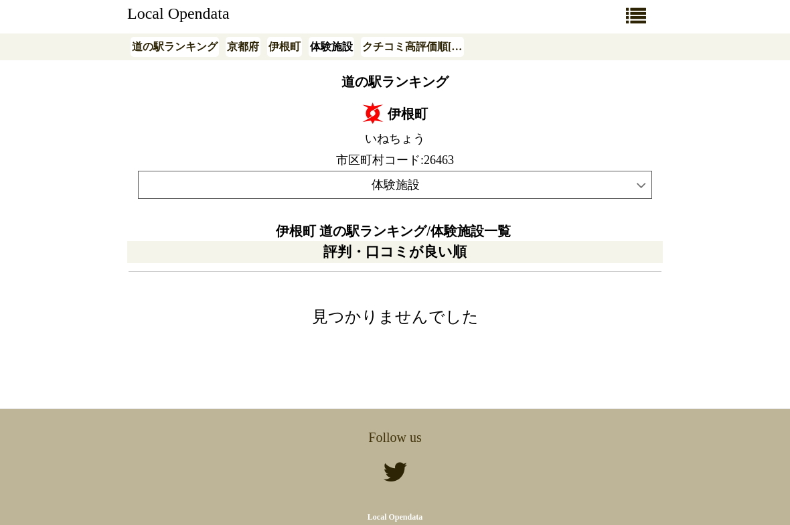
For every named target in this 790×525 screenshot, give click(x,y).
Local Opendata (178, 13)
